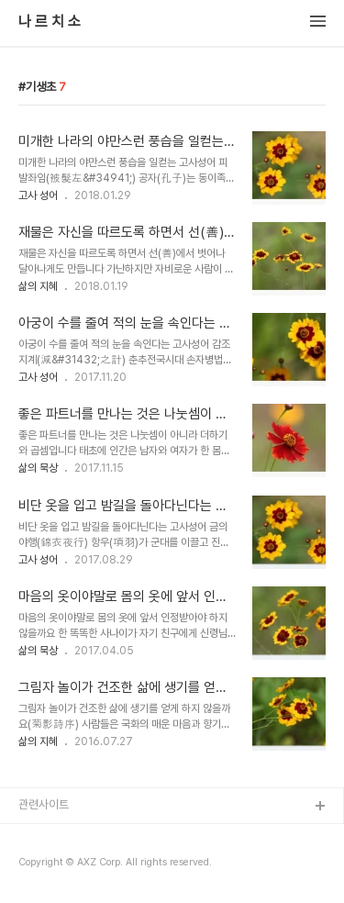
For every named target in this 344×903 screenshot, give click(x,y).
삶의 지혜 (38, 286)
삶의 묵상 (38, 468)
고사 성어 (38, 195)
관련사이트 (43, 804)
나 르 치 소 (49, 22)
